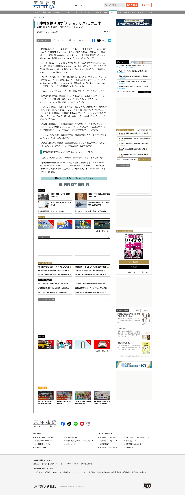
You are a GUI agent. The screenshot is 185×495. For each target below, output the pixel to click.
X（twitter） (69, 424)
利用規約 (135, 472)
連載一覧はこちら (103, 351)
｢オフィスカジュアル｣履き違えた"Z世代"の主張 (53, 283)
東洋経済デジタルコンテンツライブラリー (80, 441)
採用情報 (44, 464)
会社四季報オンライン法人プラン (137, 437)
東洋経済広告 (104, 444)
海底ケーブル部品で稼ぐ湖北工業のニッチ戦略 (52, 271)
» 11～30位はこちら (145, 92)
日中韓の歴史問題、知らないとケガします (51, 211)
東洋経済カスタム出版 (133, 444)
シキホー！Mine (40, 447)
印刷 (73, 40)
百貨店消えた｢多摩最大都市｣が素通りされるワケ (91, 292)
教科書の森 (129, 447)
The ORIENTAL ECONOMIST (45, 437)
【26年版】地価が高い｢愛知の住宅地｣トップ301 (90, 283)
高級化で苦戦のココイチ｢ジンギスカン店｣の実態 (91, 288)
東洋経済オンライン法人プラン (111, 437)
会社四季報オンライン (42, 444)
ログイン (147, 5)
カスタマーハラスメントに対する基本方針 (78, 464)
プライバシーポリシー (79, 472)
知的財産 (92, 472)
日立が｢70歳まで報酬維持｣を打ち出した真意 (89, 274)
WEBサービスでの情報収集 (61, 472)
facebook (63, 424)
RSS (88, 424)
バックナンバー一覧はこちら (139, 272)
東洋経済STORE (71, 437)
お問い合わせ (144, 472)
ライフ (35, 17)
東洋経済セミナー (132, 441)
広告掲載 (47, 472)
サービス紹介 (37, 472)
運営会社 (36, 464)
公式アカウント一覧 (56, 464)
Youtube (82, 424)
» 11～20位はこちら (145, 159)
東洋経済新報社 (45, 486)
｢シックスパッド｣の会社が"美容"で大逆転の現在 (90, 211)
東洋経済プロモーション (108, 447)
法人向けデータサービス (108, 441)
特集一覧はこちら (103, 231)
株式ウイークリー (72, 444)
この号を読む (134, 262)
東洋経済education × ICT (43, 441)
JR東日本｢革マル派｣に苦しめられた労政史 (89, 271)
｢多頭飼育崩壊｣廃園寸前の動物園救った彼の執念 (53, 288)
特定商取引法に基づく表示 (105, 472)
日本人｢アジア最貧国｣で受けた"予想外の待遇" (52, 292)
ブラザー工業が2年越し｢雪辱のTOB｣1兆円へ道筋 (53, 274)
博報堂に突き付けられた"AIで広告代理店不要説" (90, 267)
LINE (76, 424)
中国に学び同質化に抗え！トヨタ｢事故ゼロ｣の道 (53, 267)
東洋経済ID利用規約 (123, 472)
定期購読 (134, 267)
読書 (42, 17)
